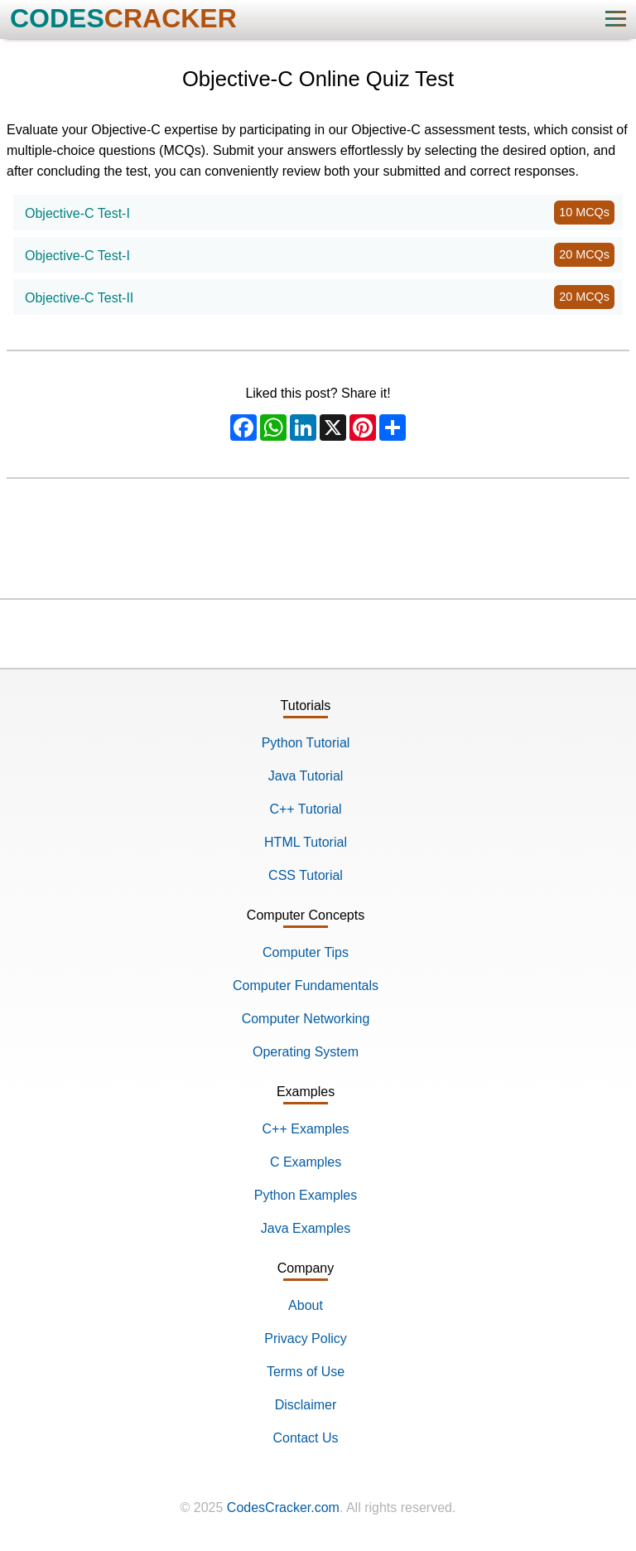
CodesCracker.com (283, 1507)
